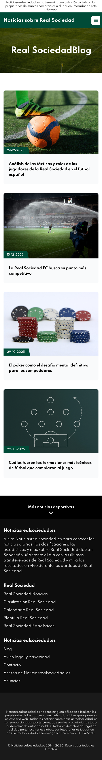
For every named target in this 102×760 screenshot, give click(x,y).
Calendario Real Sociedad (29, 610)
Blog (8, 649)
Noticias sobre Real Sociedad (39, 20)
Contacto (12, 665)
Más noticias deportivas (51, 510)
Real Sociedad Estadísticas (29, 626)
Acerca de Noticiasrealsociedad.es (37, 673)
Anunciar (12, 681)
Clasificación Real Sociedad (30, 602)
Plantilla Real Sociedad (26, 618)
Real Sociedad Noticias (26, 594)
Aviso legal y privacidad (27, 657)
